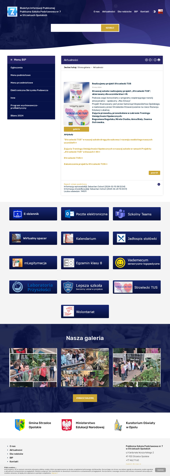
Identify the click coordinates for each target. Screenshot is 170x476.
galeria (76, 129)
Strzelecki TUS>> (73, 158)
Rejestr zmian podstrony (75, 184)
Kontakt (145, 11)
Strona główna (84, 67)
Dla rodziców (125, 11)
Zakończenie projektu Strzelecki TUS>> (86, 164)
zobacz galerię (85, 398)
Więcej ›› (55, 473)
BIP (136, 11)
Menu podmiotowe (21, 75)
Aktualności (108, 11)
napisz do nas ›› (133, 464)
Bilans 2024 (17, 115)
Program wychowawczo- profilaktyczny (24, 106)
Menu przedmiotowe (22, 82)
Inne (13, 97)
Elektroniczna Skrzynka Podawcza (29, 90)
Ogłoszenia (17, 67)
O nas (97, 11)
